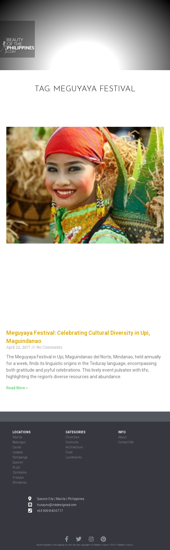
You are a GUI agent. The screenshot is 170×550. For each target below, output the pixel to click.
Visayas (18, 477)
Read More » (17, 388)
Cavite (17, 447)
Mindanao (20, 482)
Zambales (20, 472)
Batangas (19, 442)
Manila (17, 437)
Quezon (18, 462)
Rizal (16, 467)
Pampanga (20, 457)
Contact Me (126, 442)
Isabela (18, 452)
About (122, 437)
